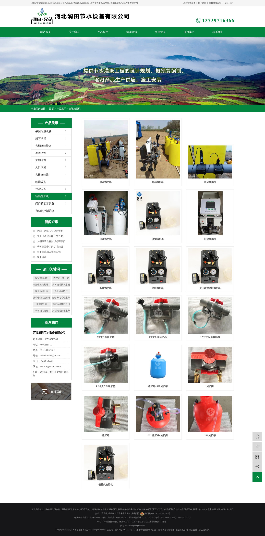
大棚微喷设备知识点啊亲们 (51, 241)
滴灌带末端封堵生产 (42, 284)
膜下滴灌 (202, 3)
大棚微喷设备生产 (61, 310)
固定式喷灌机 (41, 278)
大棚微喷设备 (215, 3)
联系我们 (217, 31)
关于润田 (74, 31)
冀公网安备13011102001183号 (157, 513)
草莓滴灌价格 (41, 310)
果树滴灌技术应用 (61, 304)
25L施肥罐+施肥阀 (157, 435)
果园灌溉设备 (189, 3)
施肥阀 (210, 386)
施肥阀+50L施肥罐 (157, 386)
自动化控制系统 (44, 210)
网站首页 (45, 31)
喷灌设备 (40, 181)
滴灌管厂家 (41, 304)
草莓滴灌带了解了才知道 (50, 246)
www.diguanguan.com (135, 525)
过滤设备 (40, 189)
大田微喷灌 (42, 174)
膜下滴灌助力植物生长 (49, 251)
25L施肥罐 (209, 435)
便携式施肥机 (106, 484)
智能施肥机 (74, 108)
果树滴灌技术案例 (61, 284)
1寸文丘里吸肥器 (158, 337)
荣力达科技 (204, 530)
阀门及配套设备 (44, 203)
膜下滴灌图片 (61, 291)
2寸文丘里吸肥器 (105, 337)
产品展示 (103, 31)
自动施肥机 (106, 182)
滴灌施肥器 (158, 239)
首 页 (51, 108)
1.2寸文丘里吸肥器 (105, 386)
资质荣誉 (160, 31)
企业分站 (228, 3)
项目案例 (189, 31)
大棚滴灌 (40, 160)
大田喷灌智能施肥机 (210, 288)
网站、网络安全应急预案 (50, 231)
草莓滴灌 (40, 153)
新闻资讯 (131, 31)
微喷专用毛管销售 (42, 297)
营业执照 (135, 513)
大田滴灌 (40, 167)
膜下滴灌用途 (41, 291)
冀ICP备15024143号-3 (124, 530)
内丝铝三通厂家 (61, 278)
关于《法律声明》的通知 (50, 236)
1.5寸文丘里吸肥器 (210, 337)
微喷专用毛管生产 (61, 297)
